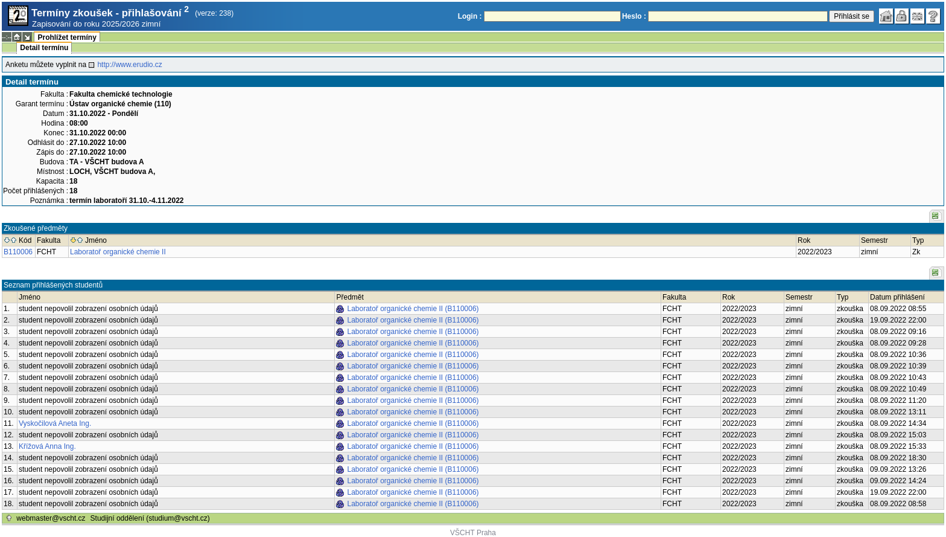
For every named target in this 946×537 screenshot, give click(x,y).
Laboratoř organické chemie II (118, 252)
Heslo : (634, 16)
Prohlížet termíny (66, 37)
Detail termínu (44, 47)
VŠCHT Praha (473, 533)
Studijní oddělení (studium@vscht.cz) (150, 518)
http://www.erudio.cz (129, 64)
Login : (470, 16)
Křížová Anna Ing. (47, 446)
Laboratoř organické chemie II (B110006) (412, 308)
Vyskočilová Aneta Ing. (55, 423)
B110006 (18, 252)
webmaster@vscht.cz (50, 518)
